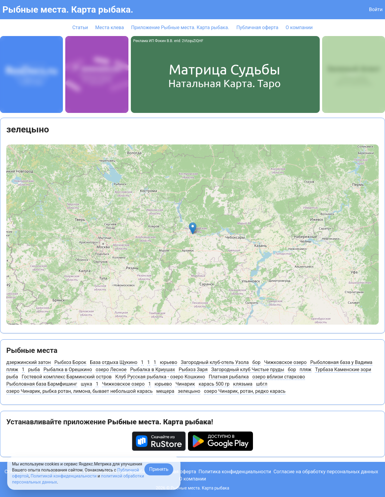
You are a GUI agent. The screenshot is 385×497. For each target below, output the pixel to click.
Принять (158, 469)
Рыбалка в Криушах (152, 369)
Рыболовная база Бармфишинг (41, 384)
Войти (376, 9)
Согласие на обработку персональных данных (325, 471)
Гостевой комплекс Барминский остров (67, 377)
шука (86, 384)
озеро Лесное (111, 369)
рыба (34, 369)
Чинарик (185, 384)
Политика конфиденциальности (235, 471)
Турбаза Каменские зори (343, 369)
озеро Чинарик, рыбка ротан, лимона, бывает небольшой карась (79, 391)
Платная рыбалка (229, 377)
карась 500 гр (214, 384)
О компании (299, 27)
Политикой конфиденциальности (64, 476)
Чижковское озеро (285, 362)
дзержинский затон (28, 362)
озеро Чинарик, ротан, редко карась (244, 391)
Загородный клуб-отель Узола (215, 362)
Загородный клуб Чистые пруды (247, 369)
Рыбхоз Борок (70, 362)
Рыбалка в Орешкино (68, 369)
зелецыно (189, 391)
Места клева (109, 27)
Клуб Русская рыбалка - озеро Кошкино (160, 377)
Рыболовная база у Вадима (341, 362)
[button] (192, 228)
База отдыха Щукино (113, 362)
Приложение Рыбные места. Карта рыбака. (180, 27)
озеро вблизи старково (278, 377)
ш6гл (261, 384)
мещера (165, 391)
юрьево (168, 362)
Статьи (80, 27)
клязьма (242, 384)
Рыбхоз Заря (193, 369)
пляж (12, 369)
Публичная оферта (257, 27)
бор (256, 362)
